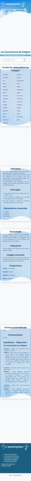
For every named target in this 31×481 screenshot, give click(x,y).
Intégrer (23, 55)
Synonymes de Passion (10, 454)
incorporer (5, 74)
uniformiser (20, 117)
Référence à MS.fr (6, 466)
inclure (18, 77)
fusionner (5, 89)
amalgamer (20, 89)
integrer (5, 105)
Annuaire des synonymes (8, 464)
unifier (4, 114)
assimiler (5, 77)
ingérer (5, 101)
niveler (4, 117)
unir (4, 80)
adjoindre (5, 111)
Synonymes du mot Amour (11, 456)
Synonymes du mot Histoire (11, 458)
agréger (19, 108)
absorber (5, 95)
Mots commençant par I (14, 55)
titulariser (5, 98)
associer (19, 74)
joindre (18, 86)
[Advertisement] (15, 34)
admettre (19, 101)
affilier (4, 86)
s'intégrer (19, 105)
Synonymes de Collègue (11, 459)
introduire (5, 123)
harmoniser (6, 120)
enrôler (19, 111)
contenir (5, 108)
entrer (4, 92)
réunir (18, 83)
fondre (18, 92)
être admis (20, 98)
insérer (5, 83)
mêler (18, 114)
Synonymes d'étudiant (10, 461)
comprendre (20, 80)
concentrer (20, 95)
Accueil (5, 55)
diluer (18, 120)
